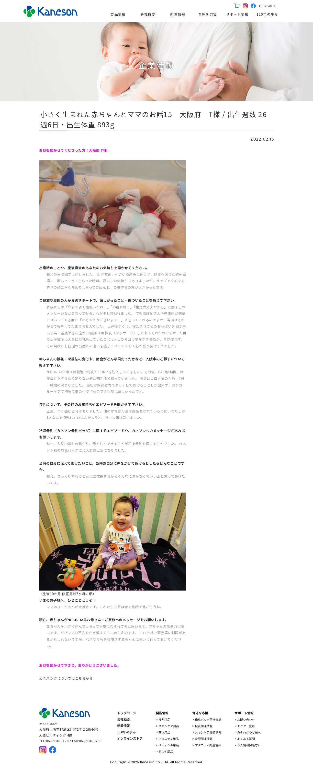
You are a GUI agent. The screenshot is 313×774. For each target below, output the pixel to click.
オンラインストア (130, 738)
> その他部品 (164, 751)
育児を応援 (207, 14)
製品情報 (118, 14)
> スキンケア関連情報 (206, 732)
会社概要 (148, 14)
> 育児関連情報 (202, 739)
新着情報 (177, 14)
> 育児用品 (163, 732)
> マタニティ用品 (167, 739)
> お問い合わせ (245, 719)
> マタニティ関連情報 (206, 745)
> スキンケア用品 (167, 726)
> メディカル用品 (167, 745)
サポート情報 (237, 14)
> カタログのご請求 (248, 732)
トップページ (126, 713)
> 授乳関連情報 (202, 726)
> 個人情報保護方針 (248, 745)
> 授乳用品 (163, 719)
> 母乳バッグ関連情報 (206, 719)
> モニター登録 (245, 726)
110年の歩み (267, 14)
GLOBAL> (267, 6)
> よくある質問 (245, 739)
